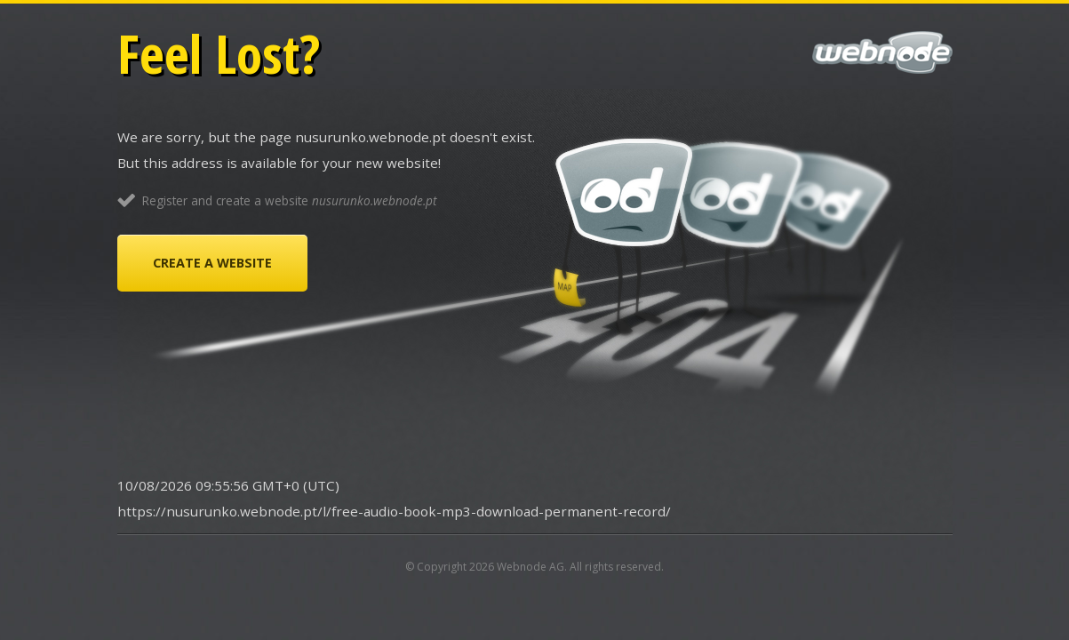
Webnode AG (530, 566)
